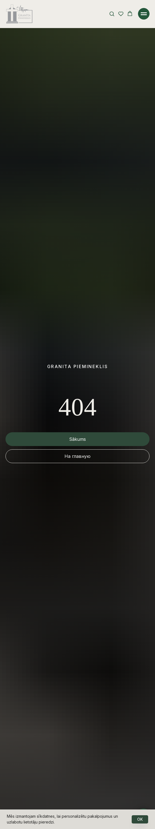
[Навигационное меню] (144, 14)
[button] (111, 13)
